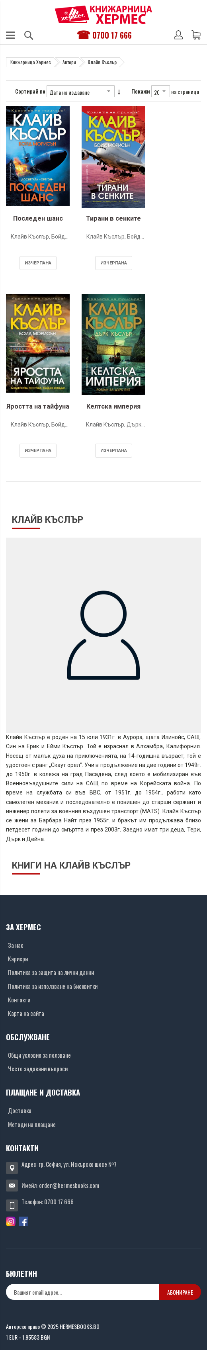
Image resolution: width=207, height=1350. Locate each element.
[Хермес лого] (103, 14)
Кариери (18, 958)
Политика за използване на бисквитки (53, 986)
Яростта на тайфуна (37, 406)
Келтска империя (113, 406)
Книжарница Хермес (30, 62)
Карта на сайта (26, 1013)
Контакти (19, 999)
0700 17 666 (112, 35)
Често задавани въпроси (38, 1068)
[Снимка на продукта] (38, 158)
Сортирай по (30, 91)
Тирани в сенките (113, 218)
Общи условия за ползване (39, 1055)
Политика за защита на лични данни (51, 972)
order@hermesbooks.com (69, 1185)
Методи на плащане (32, 1124)
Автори (69, 62)
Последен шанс (38, 218)
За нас (15, 945)
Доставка (19, 1110)
